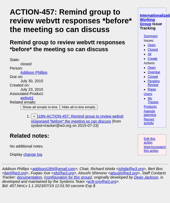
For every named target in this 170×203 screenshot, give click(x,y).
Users (148, 94)
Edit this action (149, 140)
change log (32, 154)
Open (152, 45)
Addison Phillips (34, 72)
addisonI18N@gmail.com (53, 169)
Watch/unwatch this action (155, 149)
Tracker (153, 100)
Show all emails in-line (40, 107)
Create (153, 59)
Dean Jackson (146, 177)
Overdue (154, 72)
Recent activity (149, 121)
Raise (152, 89)
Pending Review (154, 83)
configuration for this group (68, 177)
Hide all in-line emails (78, 107)
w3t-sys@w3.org (102, 181)
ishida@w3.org (130, 169)
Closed (153, 49)
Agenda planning (150, 113)
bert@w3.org (15, 173)
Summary (151, 36)
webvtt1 (27, 98)
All (149, 54)
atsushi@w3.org (124, 173)
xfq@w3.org (63, 173)
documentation (29, 177)
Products (150, 107)
